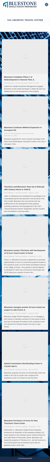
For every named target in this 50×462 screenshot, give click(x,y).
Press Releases (9, 83)
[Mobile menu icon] (46, 4)
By (21, 83)
